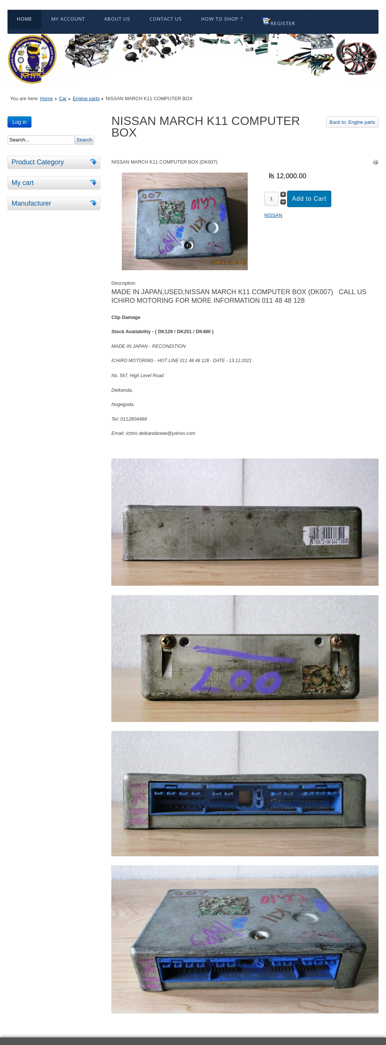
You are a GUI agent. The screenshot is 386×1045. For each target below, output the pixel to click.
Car (63, 98)
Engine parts (86, 98)
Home (24, 18)
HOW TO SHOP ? (222, 18)
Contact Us (166, 18)
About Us (117, 18)
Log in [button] (19, 122)
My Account (68, 18)
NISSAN (273, 215)
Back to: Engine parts (352, 122)
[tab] (94, 162)
